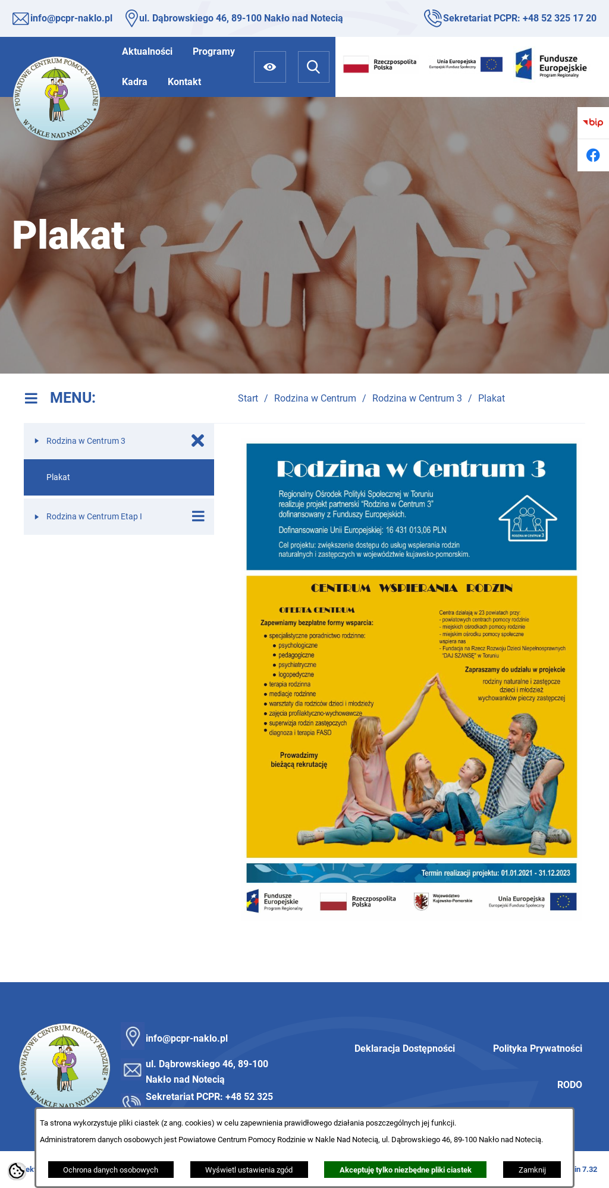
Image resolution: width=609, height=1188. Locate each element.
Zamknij (532, 1169)
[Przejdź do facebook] (593, 155)
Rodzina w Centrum (315, 398)
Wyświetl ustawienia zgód (249, 1169)
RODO (569, 1084)
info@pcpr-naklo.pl (71, 18)
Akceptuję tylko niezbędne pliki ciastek (406, 1169)
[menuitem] (147, 51)
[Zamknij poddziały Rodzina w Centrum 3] (198, 441)
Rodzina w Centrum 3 (417, 398)
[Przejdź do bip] (593, 123)
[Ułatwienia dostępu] (269, 67)
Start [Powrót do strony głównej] (248, 398)
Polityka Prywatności (537, 1048)
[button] (411, 917)
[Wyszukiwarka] (313, 67)
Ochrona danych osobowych (110, 1169)
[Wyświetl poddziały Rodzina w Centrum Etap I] (198, 516)
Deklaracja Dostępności (404, 1048)
